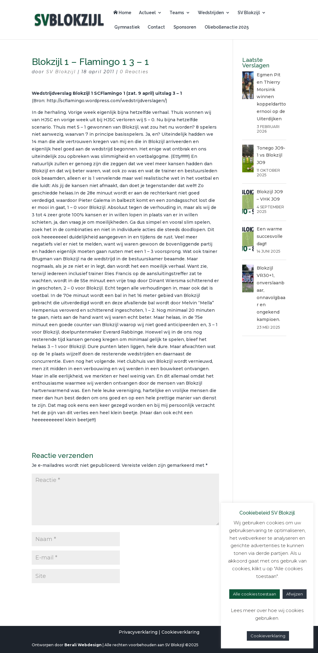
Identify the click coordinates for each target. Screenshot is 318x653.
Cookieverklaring (180, 632)
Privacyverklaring (138, 632)
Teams (176, 12)
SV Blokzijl (249, 12)
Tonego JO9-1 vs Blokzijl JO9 (271, 155)
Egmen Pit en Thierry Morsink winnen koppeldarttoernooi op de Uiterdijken (271, 97)
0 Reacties (134, 71)
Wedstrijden (211, 12)
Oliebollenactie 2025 (226, 27)
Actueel (147, 12)
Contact (156, 27)
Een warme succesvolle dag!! (270, 236)
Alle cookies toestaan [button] (254, 593)
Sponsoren (184, 27)
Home (122, 12)
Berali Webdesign (83, 645)
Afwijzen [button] (294, 593)
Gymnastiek (126, 27)
